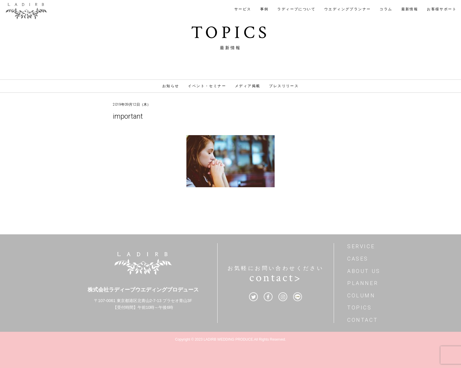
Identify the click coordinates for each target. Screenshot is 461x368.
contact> (275, 277)
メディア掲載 (247, 86)
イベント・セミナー (207, 86)
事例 (264, 9)
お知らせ (170, 86)
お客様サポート (442, 9)
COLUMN (361, 295)
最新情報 (409, 9)
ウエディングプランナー (347, 9)
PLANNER (362, 283)
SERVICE (361, 246)
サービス (242, 9)
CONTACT (362, 320)
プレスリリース (284, 86)
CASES (357, 259)
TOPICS (359, 307)
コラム (386, 9)
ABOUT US (363, 271)
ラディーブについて (296, 9)
